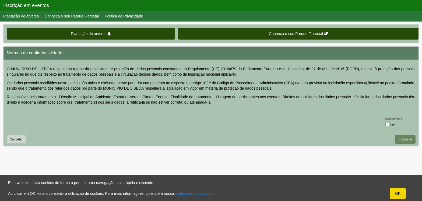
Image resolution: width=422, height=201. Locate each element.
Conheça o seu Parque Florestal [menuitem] (72, 16)
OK (397, 193)
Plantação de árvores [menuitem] (21, 16)
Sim (393, 125)
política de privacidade (193, 193)
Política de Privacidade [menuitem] (124, 16)
